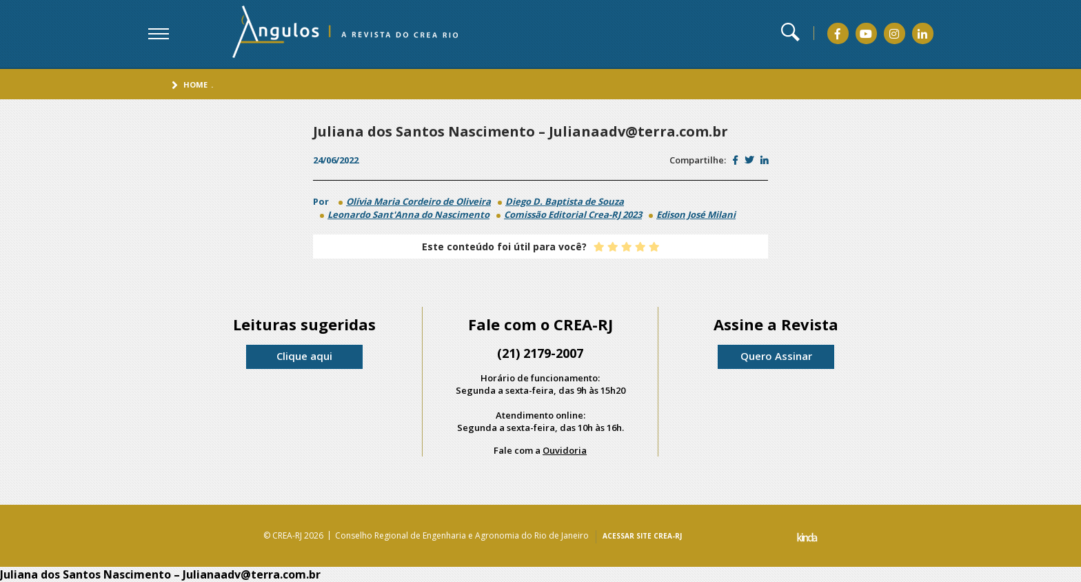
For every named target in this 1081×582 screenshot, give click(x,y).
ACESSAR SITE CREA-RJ (642, 536)
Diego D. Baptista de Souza (564, 201)
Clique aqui (304, 356)
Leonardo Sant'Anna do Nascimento (408, 214)
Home (195, 84)
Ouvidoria (565, 450)
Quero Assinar (776, 356)
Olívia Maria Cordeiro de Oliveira (418, 201)
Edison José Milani (696, 214)
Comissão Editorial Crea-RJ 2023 (573, 214)
